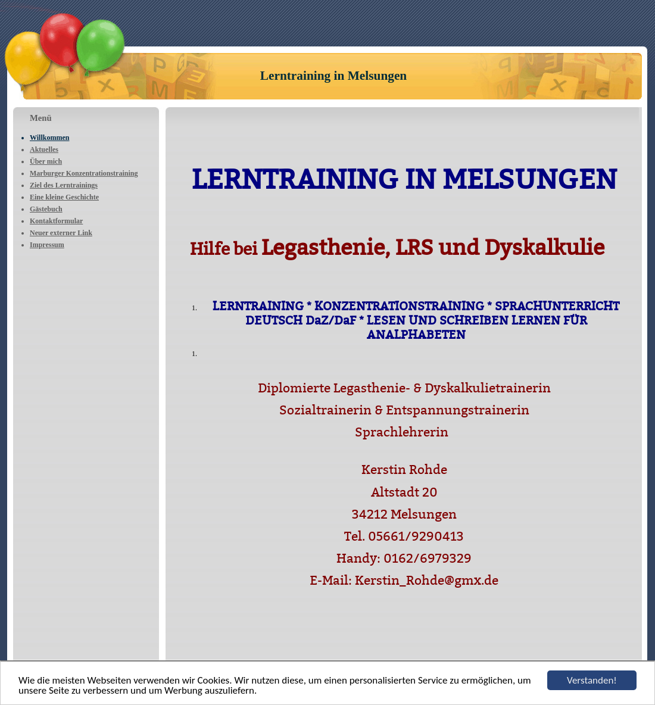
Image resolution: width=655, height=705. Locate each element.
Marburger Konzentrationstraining (84, 173)
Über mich (46, 161)
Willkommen (49, 137)
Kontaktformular (56, 221)
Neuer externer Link (61, 233)
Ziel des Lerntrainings (64, 185)
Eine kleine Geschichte (64, 197)
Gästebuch (46, 209)
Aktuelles (44, 149)
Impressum (47, 245)
